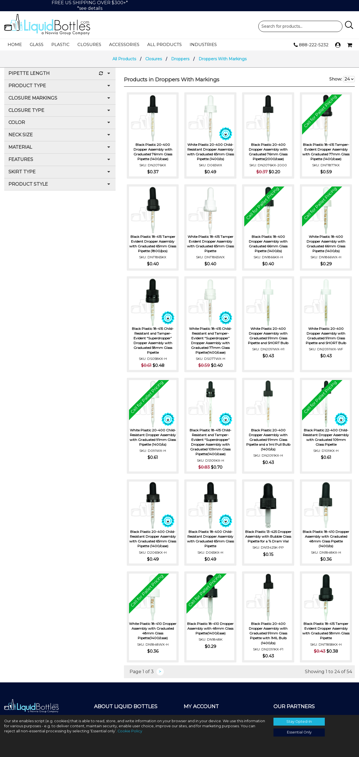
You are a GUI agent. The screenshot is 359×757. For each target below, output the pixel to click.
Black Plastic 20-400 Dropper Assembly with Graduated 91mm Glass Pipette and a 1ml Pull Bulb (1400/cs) (268, 440)
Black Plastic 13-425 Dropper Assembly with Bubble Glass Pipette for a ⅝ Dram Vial (268, 536)
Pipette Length (59, 73)
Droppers (180, 58)
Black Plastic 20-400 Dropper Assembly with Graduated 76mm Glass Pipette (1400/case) (153, 151)
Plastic (60, 44)
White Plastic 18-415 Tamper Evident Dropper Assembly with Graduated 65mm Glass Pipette (210, 243)
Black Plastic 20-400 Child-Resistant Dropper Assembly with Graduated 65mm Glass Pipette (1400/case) (152, 539)
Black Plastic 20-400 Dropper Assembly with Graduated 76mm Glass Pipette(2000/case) (268, 151)
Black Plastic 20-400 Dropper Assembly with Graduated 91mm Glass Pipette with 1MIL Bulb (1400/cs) (268, 633)
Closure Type (59, 110)
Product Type (59, 86)
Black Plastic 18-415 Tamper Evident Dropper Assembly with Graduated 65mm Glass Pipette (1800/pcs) (152, 243)
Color (59, 122)
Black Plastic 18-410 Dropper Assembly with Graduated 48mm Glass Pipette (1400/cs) (326, 539)
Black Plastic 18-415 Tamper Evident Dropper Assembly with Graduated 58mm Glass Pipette (325, 631)
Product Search (300, 26)
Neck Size (59, 135)
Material (59, 147)
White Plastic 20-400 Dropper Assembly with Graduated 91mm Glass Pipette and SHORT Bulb (268, 335)
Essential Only (299, 732)
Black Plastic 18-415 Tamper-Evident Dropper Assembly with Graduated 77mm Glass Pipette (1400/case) (325, 151)
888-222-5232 (311, 45)
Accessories (124, 44)
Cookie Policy (130, 731)
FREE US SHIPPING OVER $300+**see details (90, 5)
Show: (342, 79)
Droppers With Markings (223, 58)
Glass (36, 44)
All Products (164, 44)
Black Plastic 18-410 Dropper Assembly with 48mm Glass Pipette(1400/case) (210, 628)
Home (15, 44)
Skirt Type (59, 172)
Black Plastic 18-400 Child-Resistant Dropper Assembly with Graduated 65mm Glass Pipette (210, 539)
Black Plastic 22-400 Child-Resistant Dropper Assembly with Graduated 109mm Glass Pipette (326, 437)
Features (59, 160)
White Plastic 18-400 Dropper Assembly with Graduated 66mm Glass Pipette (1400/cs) (326, 243)
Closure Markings (59, 98)
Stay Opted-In (299, 721)
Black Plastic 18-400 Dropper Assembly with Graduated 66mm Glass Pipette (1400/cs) (268, 243)
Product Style (59, 184)
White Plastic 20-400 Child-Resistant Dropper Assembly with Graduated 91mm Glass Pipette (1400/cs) (153, 437)
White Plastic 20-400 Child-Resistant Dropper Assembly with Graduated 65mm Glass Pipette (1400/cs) (210, 151)
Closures (89, 44)
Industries (203, 44)
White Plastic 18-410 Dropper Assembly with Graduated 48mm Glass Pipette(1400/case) (152, 631)
